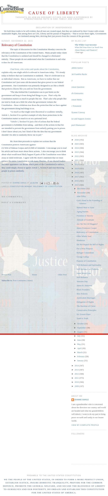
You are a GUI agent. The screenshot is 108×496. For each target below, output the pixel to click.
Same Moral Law (84, 273)
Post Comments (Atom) (23, 280)
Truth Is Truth (82, 318)
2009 (77, 386)
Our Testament (75, 106)
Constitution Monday (21, 186)
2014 (77, 365)
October (80, 323)
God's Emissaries (76, 93)
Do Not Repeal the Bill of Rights (90, 244)
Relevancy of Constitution (47, 186)
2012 (77, 374)
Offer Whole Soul (84, 236)
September (82, 328)
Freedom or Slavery (85, 216)
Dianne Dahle (82, 400)
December (81, 188)
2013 (77, 370)
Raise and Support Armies (80, 119)
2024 (77, 148)
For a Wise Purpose (85, 248)
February (81, 356)
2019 (77, 168)
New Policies (82, 294)
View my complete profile (85, 425)
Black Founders (83, 289)
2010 (77, 382)
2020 (77, 164)
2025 (77, 144)
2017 (77, 176)
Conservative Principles (86, 310)
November (81, 192)
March (80, 352)
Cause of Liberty (54, 13)
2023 (77, 152)
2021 (77, 160)
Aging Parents (82, 211)
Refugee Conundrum (85, 252)
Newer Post (6, 274)
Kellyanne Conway (77, 112)
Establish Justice (76, 68)
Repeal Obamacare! (77, 125)
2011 (77, 378)
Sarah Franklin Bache (78, 74)
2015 (77, 185)
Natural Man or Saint (85, 207)
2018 (77, 172)
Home (34, 274)
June (79, 340)
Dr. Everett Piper (84, 314)
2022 (77, 156)
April (79, 348)
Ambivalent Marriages (86, 298)
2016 (77, 181)
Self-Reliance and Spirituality (89, 265)
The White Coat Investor (86, 45)
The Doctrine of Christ (86, 306)
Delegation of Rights (85, 302)
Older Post (62, 274)
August (80, 332)
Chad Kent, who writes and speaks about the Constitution (34, 69)
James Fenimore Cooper (87, 228)
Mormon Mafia (75, 99)
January (80, 360)
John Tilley (81, 196)
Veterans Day (82, 281)
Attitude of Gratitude (85, 220)
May (79, 344)
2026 (77, 140)
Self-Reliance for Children (87, 269)
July (79, 336)
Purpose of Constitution (86, 261)
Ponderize (81, 240)
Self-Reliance (82, 277)
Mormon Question (76, 87)
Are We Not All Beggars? (87, 224)
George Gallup (83, 257)
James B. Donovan (84, 285)
